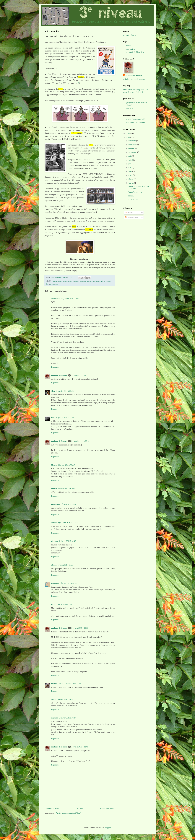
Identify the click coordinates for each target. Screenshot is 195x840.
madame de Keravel (59, 375)
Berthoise (55, 583)
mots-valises (130, 49)
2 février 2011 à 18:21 (64, 699)
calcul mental (62, 281)
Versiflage (129, 108)
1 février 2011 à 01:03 (66, 489)
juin (130, 164)
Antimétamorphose (135, 192)
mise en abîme (133, 199)
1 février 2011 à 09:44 (69, 523)
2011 (128, 137)
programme (54, 284)
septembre (132, 152)
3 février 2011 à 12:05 (80, 747)
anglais (55, 281)
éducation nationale (79, 281)
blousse (54, 465)
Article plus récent (52, 808)
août (130, 156)
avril (130, 171)
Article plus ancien (107, 808)
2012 (128, 134)
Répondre (54, 367)
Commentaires (131, 217)
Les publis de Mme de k (135, 52)
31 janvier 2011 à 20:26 (64, 391)
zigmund (54, 541)
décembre (132, 141)
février (131, 179)
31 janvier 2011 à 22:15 (65, 417)
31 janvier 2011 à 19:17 (80, 375)
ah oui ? (131, 196)
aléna (53, 565)
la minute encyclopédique (135, 122)
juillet (130, 160)
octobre (131, 148)
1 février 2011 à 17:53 (68, 583)
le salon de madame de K (135, 119)
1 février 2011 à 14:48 (67, 541)
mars (130, 175)
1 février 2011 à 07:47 (69, 504)
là (78, 83)
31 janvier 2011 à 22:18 (80, 441)
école (70, 281)
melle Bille (55, 504)
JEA (53, 391)
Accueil (80, 808)
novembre (132, 145)
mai (130, 168)
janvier (131, 183)
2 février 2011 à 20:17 (67, 718)
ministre (89, 281)
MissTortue (55, 299)
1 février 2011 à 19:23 (64, 604)
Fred (53, 417)
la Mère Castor (57, 684)
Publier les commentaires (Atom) (68, 813)
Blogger (107, 828)
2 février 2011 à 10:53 (80, 628)
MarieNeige (56, 523)
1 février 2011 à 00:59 (66, 465)
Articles (129, 213)
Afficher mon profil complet (134, 79)
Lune (53, 604)
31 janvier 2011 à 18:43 (70, 299)
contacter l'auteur (129, 35)
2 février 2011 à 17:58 (72, 684)
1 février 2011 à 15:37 (64, 565)
